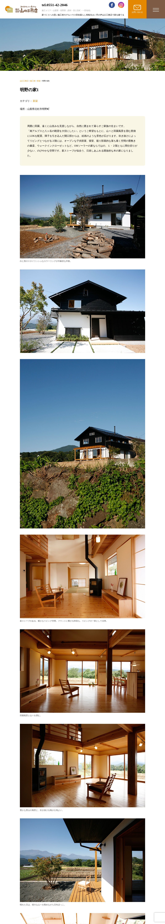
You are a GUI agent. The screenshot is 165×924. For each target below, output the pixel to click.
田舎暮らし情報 (83, 15)
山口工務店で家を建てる (113, 15)
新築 (35, 101)
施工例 (61, 15)
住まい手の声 (96, 15)
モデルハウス (70, 15)
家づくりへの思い (50, 15)
